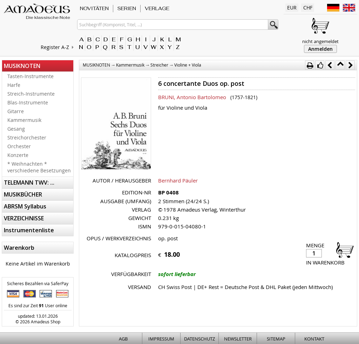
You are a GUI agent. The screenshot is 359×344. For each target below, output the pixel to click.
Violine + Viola (187, 65)
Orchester (19, 146)
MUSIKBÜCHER (23, 194)
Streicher (159, 65)
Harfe (13, 85)
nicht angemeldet (320, 41)
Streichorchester (26, 137)
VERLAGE (157, 8)
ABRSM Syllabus (25, 206)
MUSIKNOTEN (22, 66)
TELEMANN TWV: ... (29, 182)
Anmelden (320, 49)
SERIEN (126, 8)
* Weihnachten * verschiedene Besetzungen (39, 167)
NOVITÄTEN (94, 8)
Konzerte (17, 155)
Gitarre (15, 111)
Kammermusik (24, 120)
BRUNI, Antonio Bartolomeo (192, 97)
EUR (292, 7)
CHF (308, 7)
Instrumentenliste (29, 230)
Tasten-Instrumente (30, 76)
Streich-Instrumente (31, 93)
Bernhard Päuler (178, 180)
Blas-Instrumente (27, 102)
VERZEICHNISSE (24, 218)
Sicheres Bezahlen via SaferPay (37, 283)
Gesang (16, 128)
